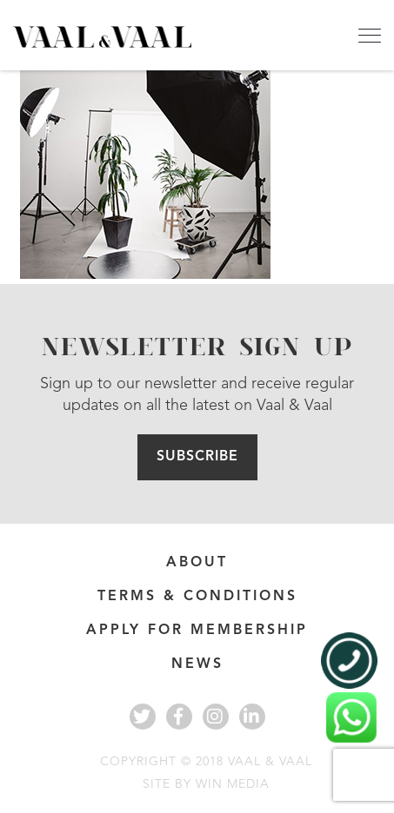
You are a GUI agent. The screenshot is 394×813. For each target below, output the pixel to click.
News (197, 664)
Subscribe (197, 457)
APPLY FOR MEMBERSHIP (197, 631)
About (197, 563)
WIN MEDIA (233, 784)
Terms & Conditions (197, 597)
